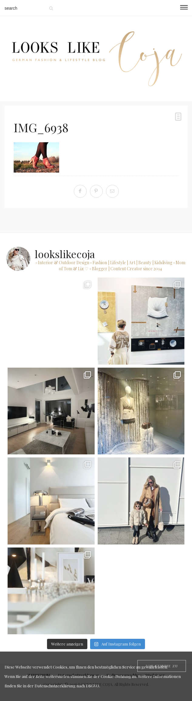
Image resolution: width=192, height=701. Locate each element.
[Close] (161, 666)
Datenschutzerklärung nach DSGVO (67, 685)
